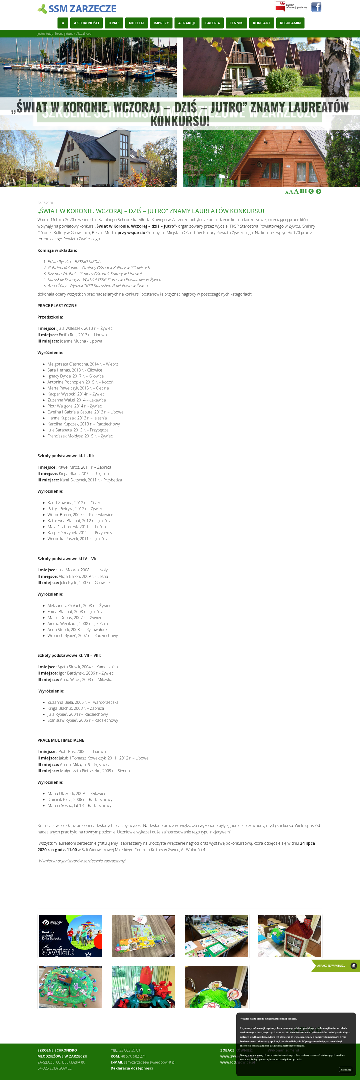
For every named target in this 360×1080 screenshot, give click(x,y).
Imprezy (161, 22)
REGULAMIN (290, 22)
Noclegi (136, 22)
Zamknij (345, 1069)
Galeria (212, 22)
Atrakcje (187, 22)
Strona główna (63, 33)
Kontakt (261, 22)
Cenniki (237, 22)
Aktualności (86, 22)
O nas (114, 22)
